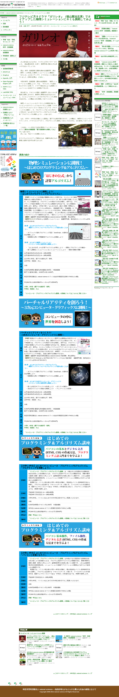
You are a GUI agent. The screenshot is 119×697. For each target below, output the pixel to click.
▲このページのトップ (60, 614)
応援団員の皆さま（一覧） (9, 124)
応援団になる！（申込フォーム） (9, 114)
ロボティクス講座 (46, 657)
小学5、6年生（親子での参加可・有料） (37, 287)
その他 (5, 59)
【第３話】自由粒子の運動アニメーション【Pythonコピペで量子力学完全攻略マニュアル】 (110, 261)
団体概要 (6, 27)
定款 (4, 23)
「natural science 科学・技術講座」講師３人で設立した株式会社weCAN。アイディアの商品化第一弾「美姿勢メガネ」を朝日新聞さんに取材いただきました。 (106, 66)
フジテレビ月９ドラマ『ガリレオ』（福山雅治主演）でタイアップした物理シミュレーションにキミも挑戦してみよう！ (41, 637)
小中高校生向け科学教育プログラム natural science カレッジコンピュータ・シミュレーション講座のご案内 (76, 653)
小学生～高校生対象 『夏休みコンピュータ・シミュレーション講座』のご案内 (40, 660)
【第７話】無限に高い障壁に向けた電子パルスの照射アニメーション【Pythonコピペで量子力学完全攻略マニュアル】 (110, 222)
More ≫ (39, 6)
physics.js (6, 72)
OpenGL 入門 (7, 78)
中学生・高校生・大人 (31, 289)
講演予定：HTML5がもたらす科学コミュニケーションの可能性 (40, 646)
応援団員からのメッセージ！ (8, 119)
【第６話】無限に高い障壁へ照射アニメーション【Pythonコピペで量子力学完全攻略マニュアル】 (110, 233)
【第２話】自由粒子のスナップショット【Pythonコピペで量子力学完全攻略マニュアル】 (110, 271)
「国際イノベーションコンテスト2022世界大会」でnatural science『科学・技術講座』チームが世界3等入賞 (110, 141)
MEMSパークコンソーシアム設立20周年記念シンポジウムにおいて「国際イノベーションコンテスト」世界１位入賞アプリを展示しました (110, 107)
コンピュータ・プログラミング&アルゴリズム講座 (46, 471)
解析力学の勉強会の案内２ (72, 645)
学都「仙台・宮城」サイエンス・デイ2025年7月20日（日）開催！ (106, 23)
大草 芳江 (105, 112)
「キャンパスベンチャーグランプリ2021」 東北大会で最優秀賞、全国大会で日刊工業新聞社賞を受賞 (110, 194)
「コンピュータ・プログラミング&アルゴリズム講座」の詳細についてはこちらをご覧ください (55, 293)
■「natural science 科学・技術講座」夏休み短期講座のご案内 (110, 132)
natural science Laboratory (14, 13)
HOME (2, 13)
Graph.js (6, 75)
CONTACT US (113, 2)
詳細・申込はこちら (35, 515)
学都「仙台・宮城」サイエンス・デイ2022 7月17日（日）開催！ (110, 173)
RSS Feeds (102, 2)
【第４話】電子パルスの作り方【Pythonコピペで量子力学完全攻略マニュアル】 (110, 253)
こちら (40, 77)
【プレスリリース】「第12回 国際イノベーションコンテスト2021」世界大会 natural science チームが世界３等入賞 (110, 202)
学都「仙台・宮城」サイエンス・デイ (9, 41)
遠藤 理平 (26, 26)
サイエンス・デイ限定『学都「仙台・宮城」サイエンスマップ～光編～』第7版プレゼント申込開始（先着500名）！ (110, 150)
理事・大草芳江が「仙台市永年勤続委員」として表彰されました (106, 86)
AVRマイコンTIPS (7, 88)
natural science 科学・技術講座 (8, 46)
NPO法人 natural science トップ (81, 614)
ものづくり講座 (42, 655)
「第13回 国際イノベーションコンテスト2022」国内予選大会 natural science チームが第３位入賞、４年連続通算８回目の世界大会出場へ (110, 183)
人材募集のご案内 (107, 166)
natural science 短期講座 (8, 52)
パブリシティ (7, 30)
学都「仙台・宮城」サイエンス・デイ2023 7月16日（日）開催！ (110, 159)
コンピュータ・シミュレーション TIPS (9, 96)
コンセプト (6, 20)
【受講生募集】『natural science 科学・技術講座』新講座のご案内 (106, 31)
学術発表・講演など (9, 56)
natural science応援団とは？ (8, 108)
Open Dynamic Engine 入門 (8, 83)
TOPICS (109, 112)
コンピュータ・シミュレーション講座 (37, 13)
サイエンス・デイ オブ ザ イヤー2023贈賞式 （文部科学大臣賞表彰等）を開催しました (109, 124)
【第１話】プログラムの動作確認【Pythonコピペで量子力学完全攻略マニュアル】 (110, 279)
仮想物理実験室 (8, 69)
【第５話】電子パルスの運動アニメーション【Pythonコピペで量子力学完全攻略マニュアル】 (110, 243)
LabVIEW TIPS (8, 92)
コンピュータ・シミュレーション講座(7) (64, 26)
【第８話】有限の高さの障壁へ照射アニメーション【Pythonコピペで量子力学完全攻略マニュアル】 (110, 212)
